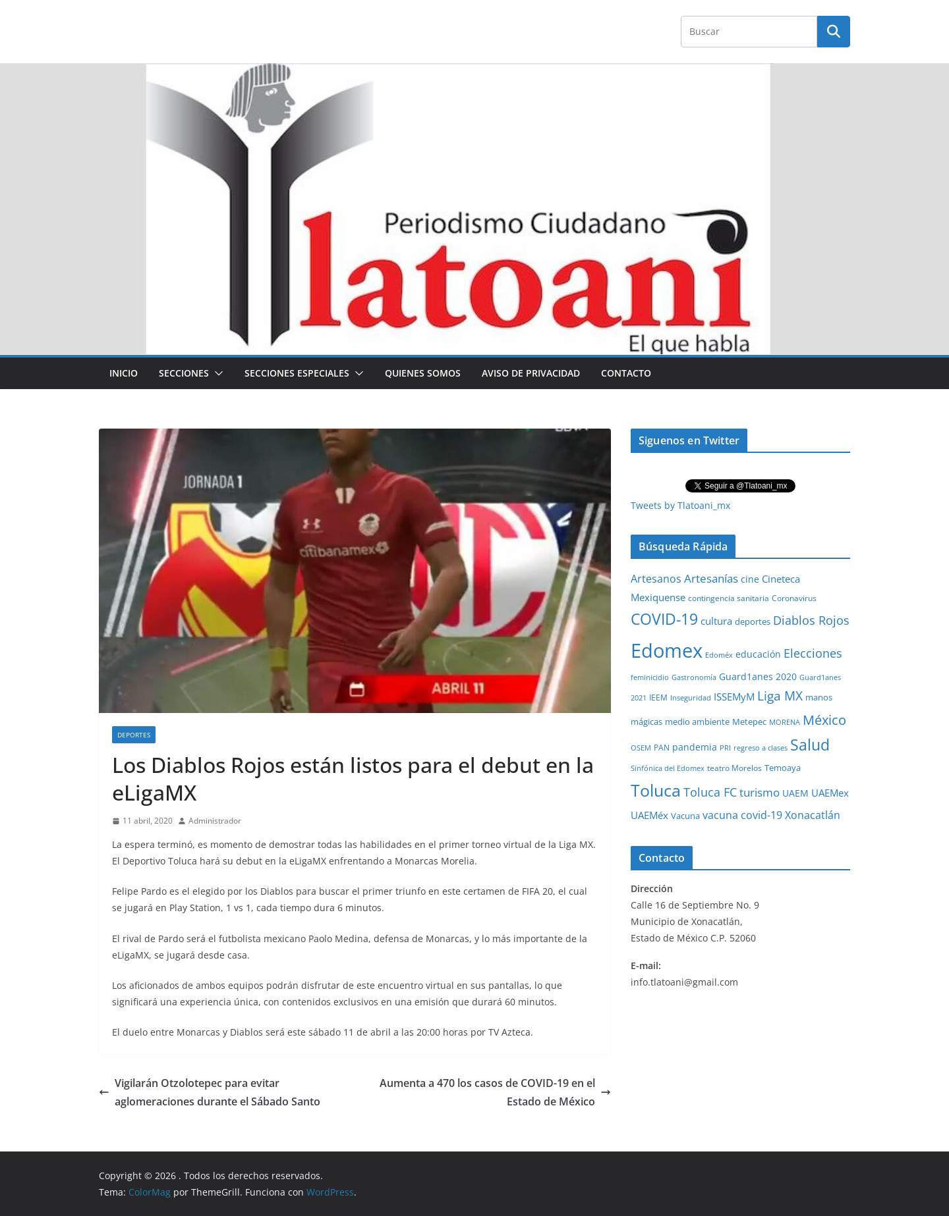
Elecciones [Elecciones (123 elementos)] (813, 653)
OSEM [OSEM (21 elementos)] (641, 748)
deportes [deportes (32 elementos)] (752, 621)
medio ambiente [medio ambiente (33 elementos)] (697, 721)
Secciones (184, 373)
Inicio (123, 373)
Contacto (626, 373)
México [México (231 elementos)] (824, 719)
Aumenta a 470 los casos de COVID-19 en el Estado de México (495, 1092)
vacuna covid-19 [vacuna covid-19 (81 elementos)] (742, 815)
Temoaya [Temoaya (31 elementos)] (782, 768)
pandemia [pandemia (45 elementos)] (694, 747)
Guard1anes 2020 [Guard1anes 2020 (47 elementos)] (758, 676)
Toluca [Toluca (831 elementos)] (656, 790)
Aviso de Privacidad (531, 373)
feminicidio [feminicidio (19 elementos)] (650, 677)
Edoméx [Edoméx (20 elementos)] (719, 655)
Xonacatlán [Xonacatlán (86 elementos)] (812, 815)
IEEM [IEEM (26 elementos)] (658, 697)
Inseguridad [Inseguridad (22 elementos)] (690, 697)
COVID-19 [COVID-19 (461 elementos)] (664, 619)
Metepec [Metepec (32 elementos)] (749, 721)
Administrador (214, 820)
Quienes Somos (423, 373)
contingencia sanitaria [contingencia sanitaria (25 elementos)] (728, 598)
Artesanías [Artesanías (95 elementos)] (711, 578)
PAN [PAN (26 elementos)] (662, 747)
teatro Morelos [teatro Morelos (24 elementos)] (734, 768)
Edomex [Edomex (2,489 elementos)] (667, 650)
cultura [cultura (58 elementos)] (716, 620)
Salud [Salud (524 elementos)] (810, 744)
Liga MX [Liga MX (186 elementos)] (780, 695)
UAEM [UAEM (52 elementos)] (795, 793)
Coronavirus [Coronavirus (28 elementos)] (794, 598)
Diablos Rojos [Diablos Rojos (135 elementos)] (811, 620)
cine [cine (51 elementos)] (750, 579)
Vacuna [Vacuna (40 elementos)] (685, 816)
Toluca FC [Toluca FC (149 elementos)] (710, 791)
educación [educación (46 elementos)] (758, 654)
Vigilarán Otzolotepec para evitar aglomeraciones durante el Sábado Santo (209, 1092)
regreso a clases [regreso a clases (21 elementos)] (760, 748)
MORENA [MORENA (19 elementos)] (784, 722)
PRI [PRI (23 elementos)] (725, 748)
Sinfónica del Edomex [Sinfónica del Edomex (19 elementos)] (668, 768)
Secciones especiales (296, 373)
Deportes (133, 734)
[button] (216, 373)
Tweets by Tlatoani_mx (680, 505)
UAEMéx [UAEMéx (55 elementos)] (649, 815)
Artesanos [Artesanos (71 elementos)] (656, 578)
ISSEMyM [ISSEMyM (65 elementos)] (734, 696)
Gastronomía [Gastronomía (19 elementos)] (694, 677)
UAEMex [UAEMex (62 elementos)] (830, 792)
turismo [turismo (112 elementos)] (759, 792)
